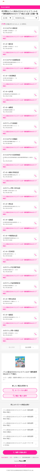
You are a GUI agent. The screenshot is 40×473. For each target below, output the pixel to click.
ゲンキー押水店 (8, 204)
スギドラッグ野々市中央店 (11, 188)
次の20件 (29, 347)
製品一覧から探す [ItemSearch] (20, 396)
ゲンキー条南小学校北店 (11, 172)
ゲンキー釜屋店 (8, 315)
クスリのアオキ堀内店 (10, 28)
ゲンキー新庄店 (8, 44)
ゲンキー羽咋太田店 (9, 299)
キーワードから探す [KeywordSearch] (20, 390)
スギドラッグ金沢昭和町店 (11, 283)
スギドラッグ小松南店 (10, 123)
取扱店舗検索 (4, 457)
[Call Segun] (35, 31)
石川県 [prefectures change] (7, 18)
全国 (11, 457)
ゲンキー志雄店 (8, 220)
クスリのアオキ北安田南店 (11, 155)
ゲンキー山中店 (8, 91)
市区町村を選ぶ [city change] (26, 18)
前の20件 (10, 347)
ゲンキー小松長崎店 (9, 76)
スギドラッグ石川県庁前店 (11, 267)
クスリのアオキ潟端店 (10, 139)
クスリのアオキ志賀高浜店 (11, 60)
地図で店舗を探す (20, 452)
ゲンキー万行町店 (8, 251)
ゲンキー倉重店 (8, 107)
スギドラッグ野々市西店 (11, 330)
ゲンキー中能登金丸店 (10, 235)
